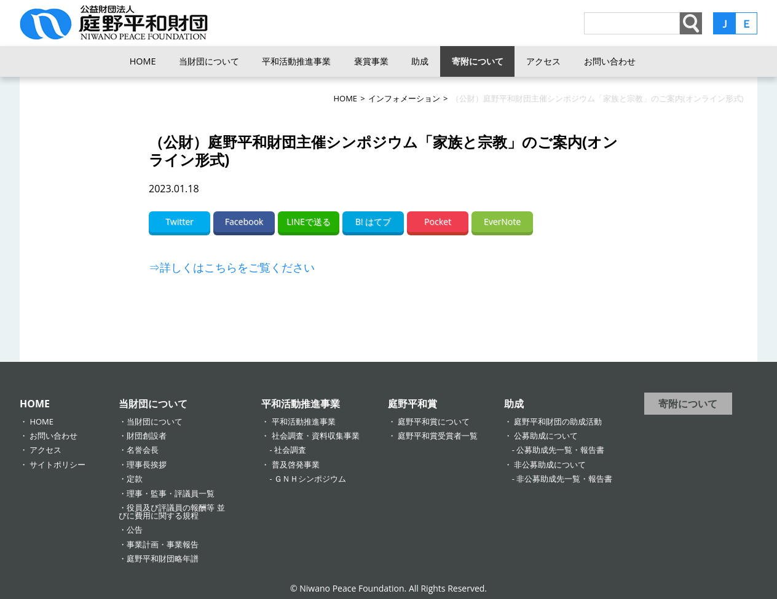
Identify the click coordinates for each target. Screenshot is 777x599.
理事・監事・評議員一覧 (171, 493)
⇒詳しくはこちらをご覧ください (232, 267)
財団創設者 (147, 435)
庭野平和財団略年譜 (163, 558)
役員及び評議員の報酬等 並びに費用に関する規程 (171, 511)
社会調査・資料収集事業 (316, 435)
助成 (419, 61)
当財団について (209, 61)
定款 (135, 478)
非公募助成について (550, 464)
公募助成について (546, 435)
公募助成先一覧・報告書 (560, 449)
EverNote (502, 221)
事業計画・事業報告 (163, 544)
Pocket (437, 221)
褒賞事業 (371, 61)
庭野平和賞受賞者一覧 (438, 435)
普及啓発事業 (296, 464)
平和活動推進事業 (296, 61)
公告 (135, 529)
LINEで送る (308, 221)
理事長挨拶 (147, 464)
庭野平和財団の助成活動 (558, 421)
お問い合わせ (610, 61)
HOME (143, 61)
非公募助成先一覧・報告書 (564, 478)
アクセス (543, 61)
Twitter (179, 221)
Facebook (244, 221)
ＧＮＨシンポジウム (310, 478)
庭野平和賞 (412, 403)
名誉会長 (143, 449)
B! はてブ (373, 221)
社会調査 (290, 449)
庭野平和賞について (434, 421)
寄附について (477, 61)
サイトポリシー (57, 464)
